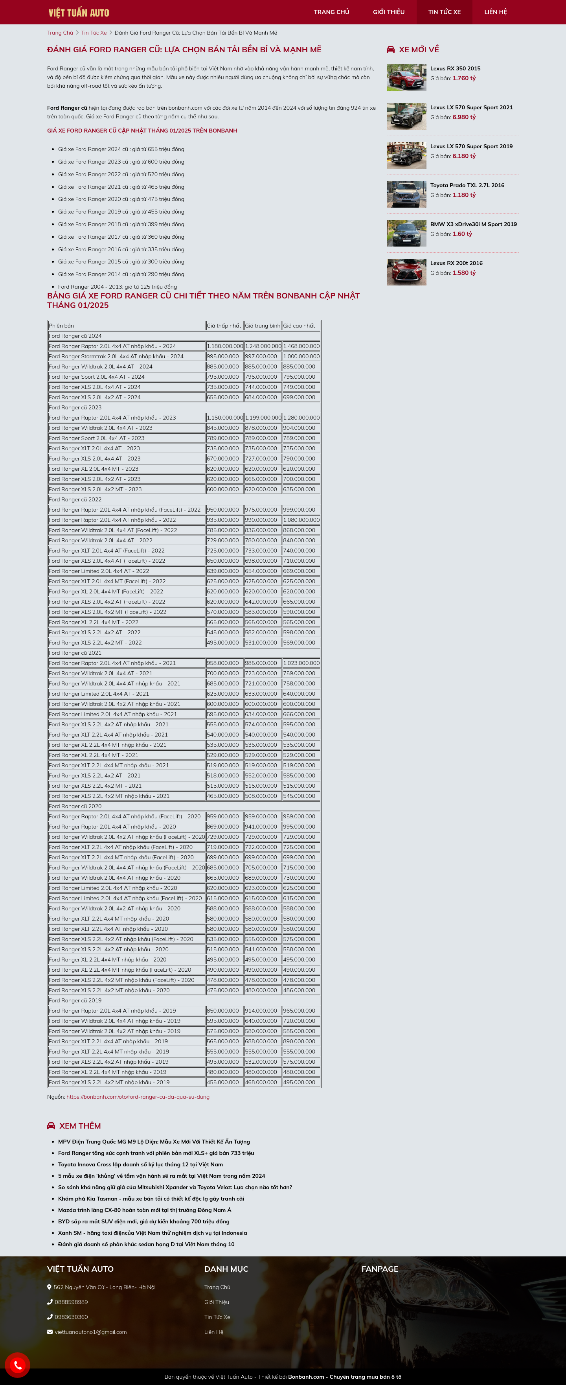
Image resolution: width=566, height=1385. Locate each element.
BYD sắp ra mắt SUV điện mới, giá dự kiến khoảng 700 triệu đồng (144, 1221)
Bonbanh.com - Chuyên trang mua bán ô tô (344, 1376)
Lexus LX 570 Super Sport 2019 (471, 146)
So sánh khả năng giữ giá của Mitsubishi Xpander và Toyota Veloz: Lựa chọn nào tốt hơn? (175, 1187)
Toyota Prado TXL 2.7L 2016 (467, 185)
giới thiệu (389, 12)
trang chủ (331, 12)
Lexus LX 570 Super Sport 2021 (471, 107)
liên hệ (495, 12)
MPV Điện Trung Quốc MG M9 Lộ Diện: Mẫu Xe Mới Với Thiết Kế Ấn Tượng (154, 1141)
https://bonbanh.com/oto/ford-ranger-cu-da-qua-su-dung (137, 1096)
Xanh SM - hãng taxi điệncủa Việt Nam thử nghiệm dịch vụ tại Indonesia (152, 1232)
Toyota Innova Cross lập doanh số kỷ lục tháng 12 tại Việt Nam (140, 1164)
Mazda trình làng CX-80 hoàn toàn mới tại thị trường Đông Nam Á (145, 1210)
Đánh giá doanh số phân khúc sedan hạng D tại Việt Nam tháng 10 (146, 1244)
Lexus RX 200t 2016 (456, 263)
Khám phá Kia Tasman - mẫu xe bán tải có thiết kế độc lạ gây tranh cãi (151, 1198)
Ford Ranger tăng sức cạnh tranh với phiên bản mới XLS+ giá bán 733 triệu (156, 1153)
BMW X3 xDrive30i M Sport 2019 (473, 224)
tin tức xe (444, 12)
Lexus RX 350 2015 (455, 68)
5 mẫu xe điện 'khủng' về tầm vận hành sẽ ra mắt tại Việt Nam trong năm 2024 (161, 1175)
